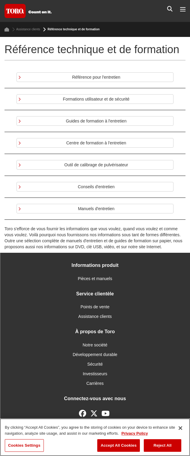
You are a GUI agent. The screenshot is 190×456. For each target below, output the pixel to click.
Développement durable (95, 354)
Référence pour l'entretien (96, 77)
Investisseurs (95, 373)
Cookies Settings (24, 445)
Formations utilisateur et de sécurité (96, 99)
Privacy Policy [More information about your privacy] (134, 433)
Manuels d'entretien (96, 208)
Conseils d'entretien (96, 186)
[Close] (180, 428)
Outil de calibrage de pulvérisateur (96, 164)
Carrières (95, 383)
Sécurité (95, 364)
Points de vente (95, 306)
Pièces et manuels (95, 278)
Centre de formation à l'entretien (96, 142)
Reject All (162, 445)
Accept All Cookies (119, 445)
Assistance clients (26, 29)
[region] (95, 437)
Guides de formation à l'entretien (96, 121)
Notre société (95, 345)
